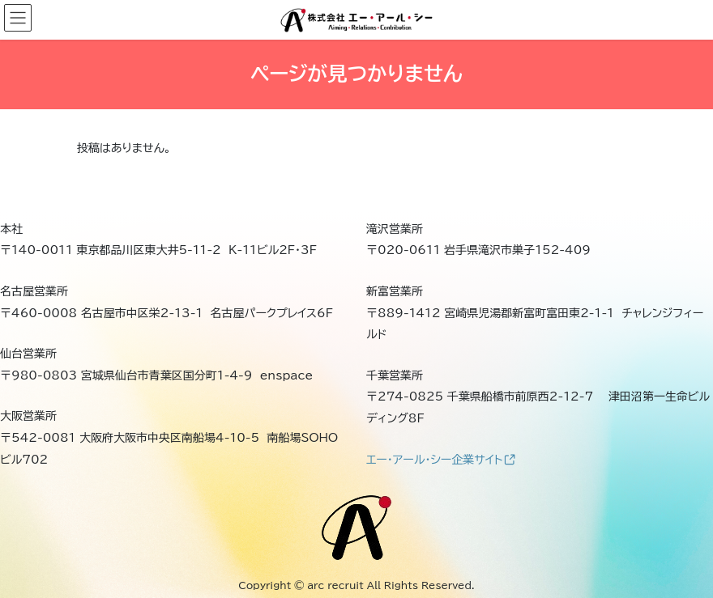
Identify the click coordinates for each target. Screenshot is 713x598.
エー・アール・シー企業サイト (440, 459)
